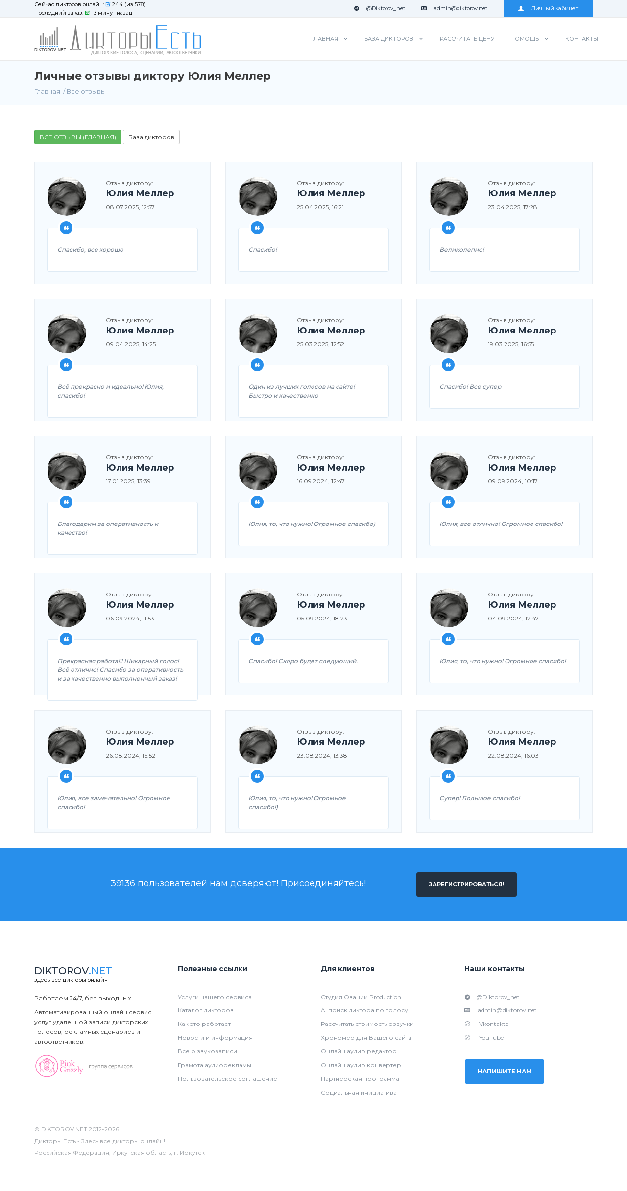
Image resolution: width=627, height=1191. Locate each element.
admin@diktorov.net (454, 8)
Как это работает (204, 1024)
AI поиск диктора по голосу (364, 1010)
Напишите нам (508, 1072)
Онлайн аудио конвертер (361, 1065)
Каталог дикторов (206, 1010)
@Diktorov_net (379, 8)
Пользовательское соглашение (227, 1079)
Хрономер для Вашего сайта (366, 1038)
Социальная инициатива (359, 1092)
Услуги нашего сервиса (215, 996)
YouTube (484, 1038)
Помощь (524, 38)
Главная (324, 38)
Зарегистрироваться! (466, 884)
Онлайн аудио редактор (359, 1051)
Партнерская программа (360, 1079)
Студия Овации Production (361, 996)
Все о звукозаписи (207, 1051)
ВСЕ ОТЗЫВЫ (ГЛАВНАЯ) (78, 137)
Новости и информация (215, 1038)
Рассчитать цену (467, 38)
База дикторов (388, 38)
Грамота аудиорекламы (214, 1065)
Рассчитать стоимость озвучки (367, 1024)
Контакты (581, 38)
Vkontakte (486, 1024)
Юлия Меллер (140, 194)
